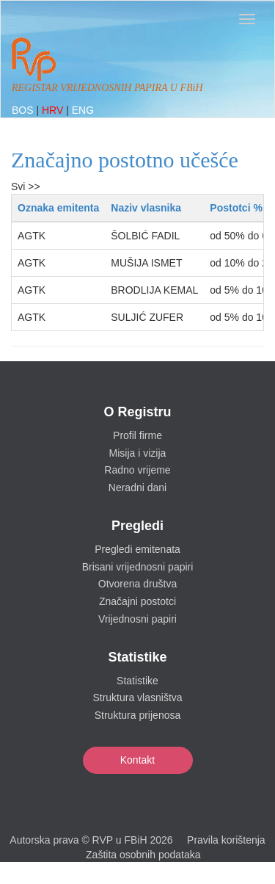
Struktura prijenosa (138, 715)
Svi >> (25, 186)
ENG (83, 110)
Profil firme (137, 435)
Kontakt (137, 760)
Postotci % (236, 208)
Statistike (137, 680)
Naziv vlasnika (146, 208)
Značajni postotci (137, 601)
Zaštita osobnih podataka (143, 855)
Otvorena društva (137, 584)
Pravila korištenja (226, 840)
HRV (54, 110)
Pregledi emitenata (137, 549)
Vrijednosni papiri (137, 619)
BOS (24, 110)
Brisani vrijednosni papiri (138, 567)
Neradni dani (137, 487)
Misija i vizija (137, 453)
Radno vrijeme (137, 470)
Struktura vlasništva (137, 697)
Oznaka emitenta (58, 208)
